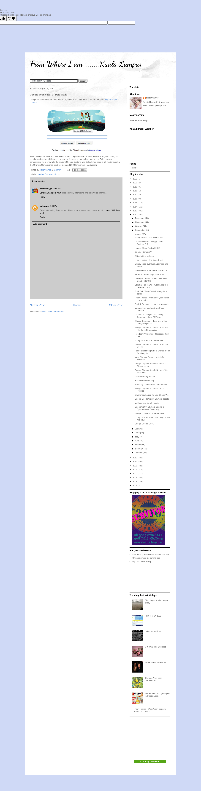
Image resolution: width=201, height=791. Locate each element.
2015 (135, 203)
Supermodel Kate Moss (155, 662)
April (137, 441)
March (138, 444)
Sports (57, 174)
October (139, 226)
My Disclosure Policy (141, 561)
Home (77, 305)
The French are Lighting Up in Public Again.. (157, 694)
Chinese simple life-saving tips (146, 558)
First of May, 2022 (153, 616)
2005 (135, 481)
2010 (135, 461)
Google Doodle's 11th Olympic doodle (152, 399)
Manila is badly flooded (145, 376)
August (138, 234)
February (139, 449)
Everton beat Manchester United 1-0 (151, 270)
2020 (135, 183)
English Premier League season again (152, 304)
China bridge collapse (144, 256)
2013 (135, 211)
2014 (135, 207)
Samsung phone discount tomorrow (151, 384)
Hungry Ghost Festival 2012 (147, 248)
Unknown (44, 206)
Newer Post (37, 305)
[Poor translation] (11, 18)
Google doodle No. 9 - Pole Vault (149, 413)
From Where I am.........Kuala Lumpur (86, 64)
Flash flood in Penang (144, 380)
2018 (135, 191)
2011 (135, 458)
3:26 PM (56, 189)
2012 (135, 214)
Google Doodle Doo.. (144, 424)
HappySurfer (152, 98)
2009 (135, 466)
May (137, 437)
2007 (135, 473)
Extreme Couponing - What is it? (149, 274)
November (140, 222)
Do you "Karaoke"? (143, 252)
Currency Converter (150, 761)
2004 (135, 485)
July (137, 429)
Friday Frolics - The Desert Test (149, 260)
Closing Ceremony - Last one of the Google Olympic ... (151, 322)
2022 (135, 179)
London (40, 174)
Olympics (49, 174)
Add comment (40, 224)
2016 (135, 199)
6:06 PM (53, 206)
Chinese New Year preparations (153, 679)
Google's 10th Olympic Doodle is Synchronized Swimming (149, 408)
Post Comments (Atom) (53, 311)
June (137, 433)
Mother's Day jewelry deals (147, 403)
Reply (42, 197)
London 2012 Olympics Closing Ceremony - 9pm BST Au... (149, 315)
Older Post (115, 305)
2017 (135, 195)
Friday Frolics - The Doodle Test (149, 340)
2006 (135, 478)
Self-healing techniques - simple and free (150, 554)
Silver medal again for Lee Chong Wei (152, 395)
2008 (135, 469)
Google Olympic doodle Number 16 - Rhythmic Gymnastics (151, 328)
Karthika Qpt (46, 189)
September (140, 230)
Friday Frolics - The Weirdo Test (149, 237)
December (140, 218)
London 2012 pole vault (50, 193)
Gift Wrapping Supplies (155, 647)
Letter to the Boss (153, 631)
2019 (135, 187)
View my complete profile (154, 105)
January (139, 453)
